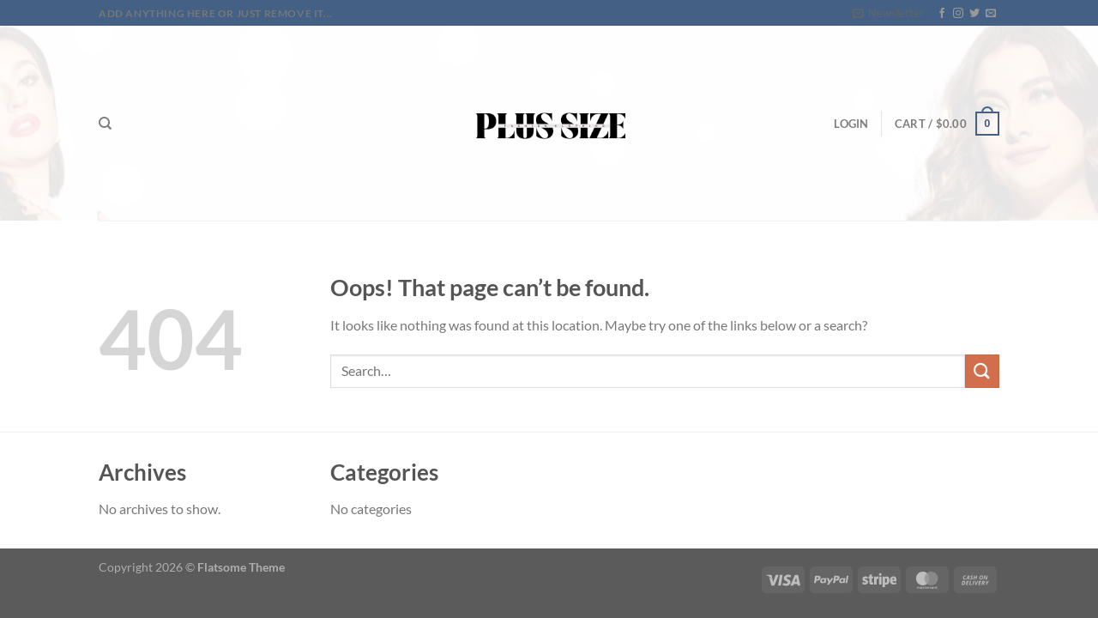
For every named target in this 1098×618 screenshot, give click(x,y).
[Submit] (982, 371)
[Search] (105, 123)
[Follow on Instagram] (958, 14)
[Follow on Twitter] (974, 14)
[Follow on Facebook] (942, 14)
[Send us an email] (991, 14)
